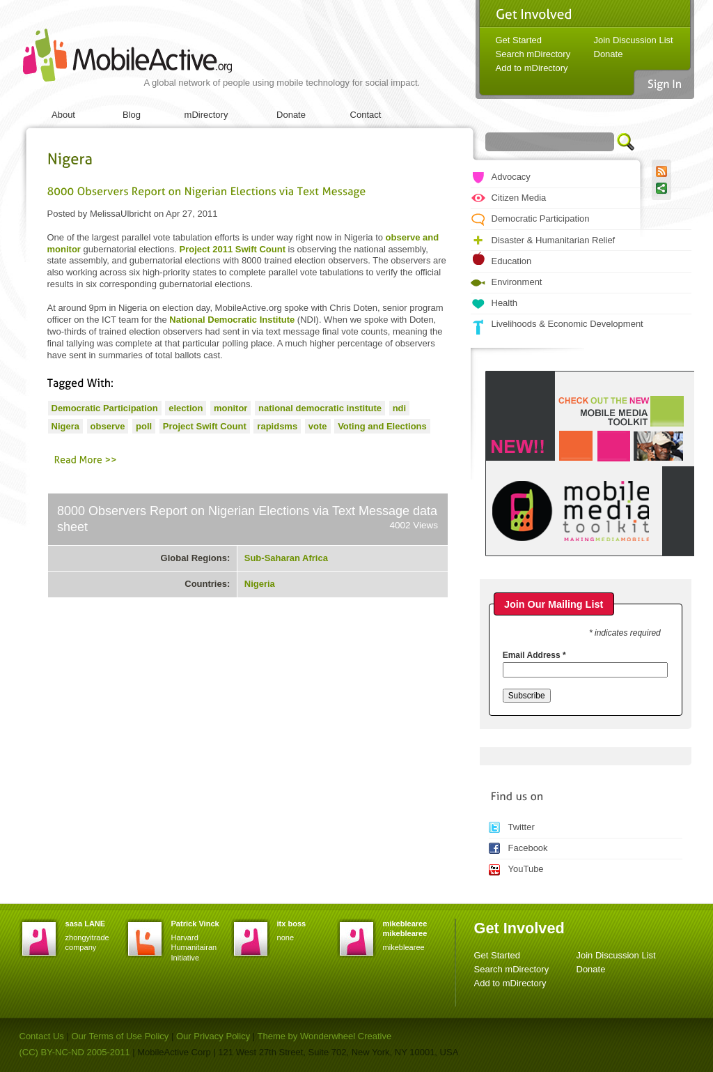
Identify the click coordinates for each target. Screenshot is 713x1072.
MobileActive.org (127, 55)
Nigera (65, 426)
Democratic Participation (105, 408)
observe (108, 426)
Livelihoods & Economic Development (567, 324)
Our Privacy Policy (213, 1036)
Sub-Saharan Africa (286, 558)
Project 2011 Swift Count (232, 249)
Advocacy (511, 176)
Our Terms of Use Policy (120, 1036)
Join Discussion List (633, 40)
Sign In (662, 81)
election (186, 408)
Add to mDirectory (532, 68)
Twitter (521, 827)
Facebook (528, 848)
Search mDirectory (533, 54)
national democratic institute (320, 408)
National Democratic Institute (232, 319)
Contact (366, 114)
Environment (517, 282)
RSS (661, 171)
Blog (132, 114)
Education (512, 261)
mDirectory (206, 114)
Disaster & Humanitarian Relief (554, 240)
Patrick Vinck (195, 923)
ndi (400, 408)
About (63, 114)
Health (505, 303)
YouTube (526, 869)
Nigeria (259, 584)
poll (144, 426)
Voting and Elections (382, 426)
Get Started (519, 40)
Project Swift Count (204, 426)
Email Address (534, 655)
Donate (291, 114)
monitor (230, 408)
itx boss (291, 923)
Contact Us (41, 1036)
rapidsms (277, 426)
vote (317, 426)
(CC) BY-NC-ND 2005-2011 (74, 1052)
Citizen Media (519, 197)
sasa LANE (85, 923)
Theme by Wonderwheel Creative (325, 1036)
